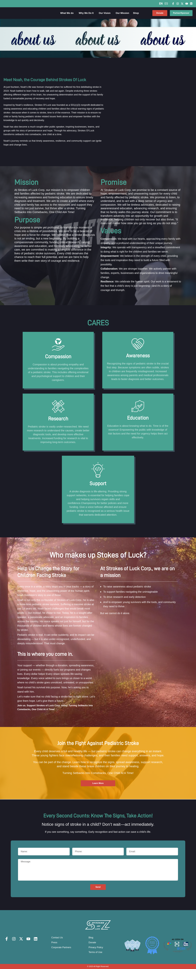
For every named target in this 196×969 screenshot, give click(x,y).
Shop (136, 13)
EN (161, 3)
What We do (67, 13)
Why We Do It (87, 13)
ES (166, 3)
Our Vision (105, 13)
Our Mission (122, 13)
